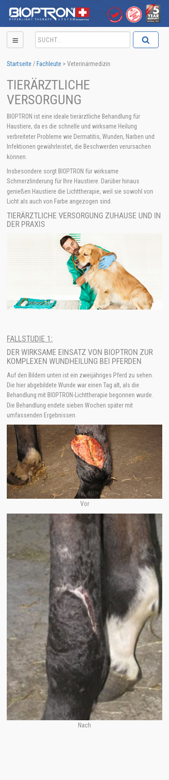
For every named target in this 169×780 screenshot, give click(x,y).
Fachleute (49, 63)
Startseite (19, 63)
